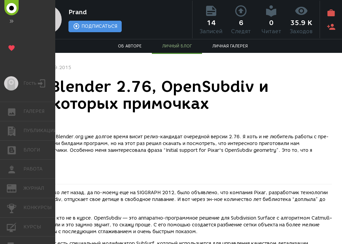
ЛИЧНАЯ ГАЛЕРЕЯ (230, 45)
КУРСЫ (15, 226)
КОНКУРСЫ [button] (15, 207)
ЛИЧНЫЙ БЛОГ (177, 45)
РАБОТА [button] (15, 169)
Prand (77, 12)
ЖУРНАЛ (15, 188)
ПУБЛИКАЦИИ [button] (15, 130)
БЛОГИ (15, 150)
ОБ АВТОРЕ (130, 45)
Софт (41, 118)
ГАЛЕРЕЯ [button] (15, 111)
